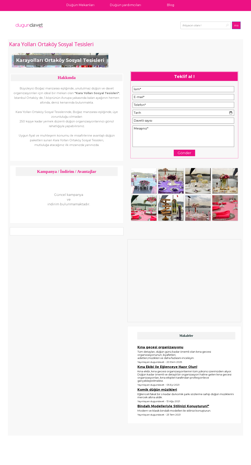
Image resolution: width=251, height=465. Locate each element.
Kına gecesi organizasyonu (160, 347)
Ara (236, 25)
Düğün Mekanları (80, 5)
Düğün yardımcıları (125, 5)
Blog (170, 5)
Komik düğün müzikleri (157, 390)
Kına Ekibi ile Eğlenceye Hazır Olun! (167, 367)
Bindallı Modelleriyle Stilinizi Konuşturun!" (173, 406)
